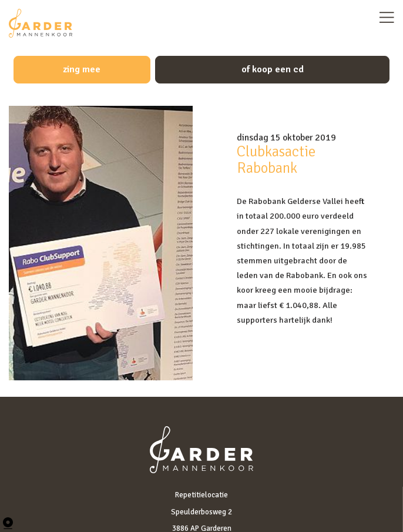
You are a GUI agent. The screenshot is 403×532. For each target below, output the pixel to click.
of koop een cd (272, 69)
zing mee (81, 69)
